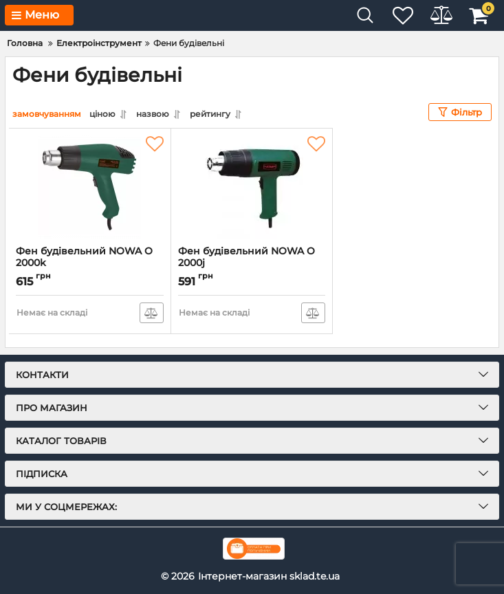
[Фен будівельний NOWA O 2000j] (252, 187)
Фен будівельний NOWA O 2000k (90, 263)
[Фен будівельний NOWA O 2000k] (90, 187)
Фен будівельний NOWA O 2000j (252, 263)
